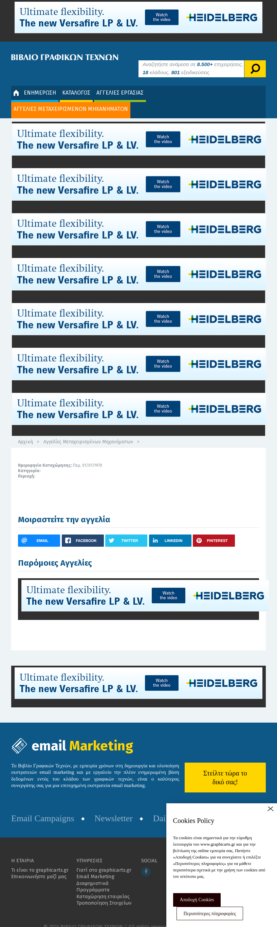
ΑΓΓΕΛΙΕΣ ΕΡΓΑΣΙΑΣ (120, 82)
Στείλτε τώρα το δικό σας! (225, 767)
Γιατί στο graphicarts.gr (103, 860)
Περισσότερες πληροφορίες (210, 913)
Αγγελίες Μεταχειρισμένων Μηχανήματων (88, 432)
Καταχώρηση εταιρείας (103, 886)
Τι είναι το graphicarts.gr (40, 860)
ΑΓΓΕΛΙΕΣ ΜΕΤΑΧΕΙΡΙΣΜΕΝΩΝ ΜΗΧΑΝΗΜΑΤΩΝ (71, 99)
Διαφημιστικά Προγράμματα (93, 876)
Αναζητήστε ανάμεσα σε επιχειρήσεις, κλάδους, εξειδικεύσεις (193, 58)
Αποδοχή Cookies (197, 899)
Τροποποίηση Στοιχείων (103, 893)
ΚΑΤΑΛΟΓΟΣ (76, 82)
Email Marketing (95, 867)
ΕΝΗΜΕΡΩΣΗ (35, 82)
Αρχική (25, 432)
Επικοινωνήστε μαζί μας (39, 867)
